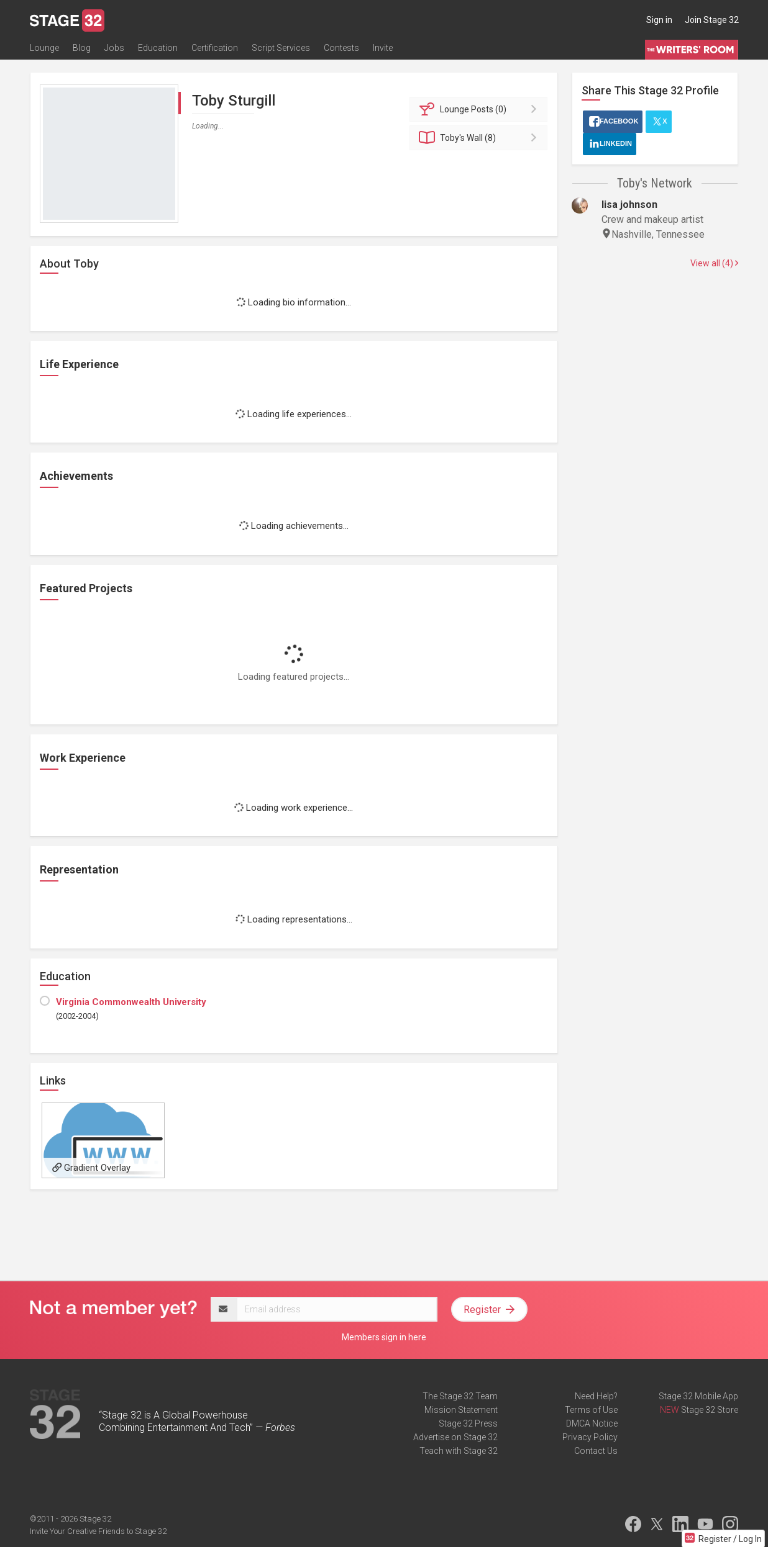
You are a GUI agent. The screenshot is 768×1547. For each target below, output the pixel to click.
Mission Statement (461, 1410)
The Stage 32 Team (460, 1396)
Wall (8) (480, 137)
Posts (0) (480, 109)
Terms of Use (591, 1410)
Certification (214, 48)
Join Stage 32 (712, 20)
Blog (82, 48)
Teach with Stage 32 (458, 1451)
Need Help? (596, 1396)
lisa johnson (629, 204)
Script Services (281, 48)
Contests (341, 48)
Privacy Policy (590, 1437)
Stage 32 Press (468, 1423)
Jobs (114, 48)
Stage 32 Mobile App (698, 1396)
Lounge (44, 48)
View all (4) (714, 263)
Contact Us (596, 1451)
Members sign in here (384, 1337)
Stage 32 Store (709, 1410)
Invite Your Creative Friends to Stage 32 (98, 1531)
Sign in (659, 20)
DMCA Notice (592, 1423)
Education (158, 48)
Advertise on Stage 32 (455, 1437)
